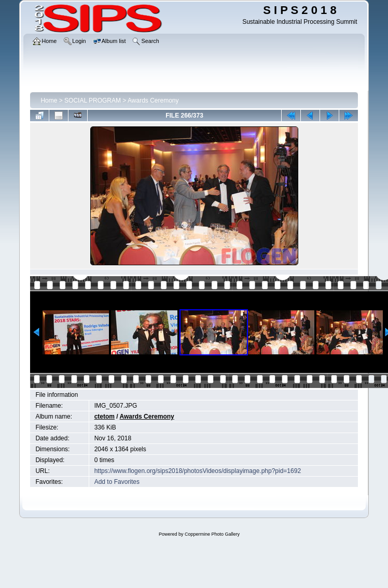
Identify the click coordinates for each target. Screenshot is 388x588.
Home (48, 100)
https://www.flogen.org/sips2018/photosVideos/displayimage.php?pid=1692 (197, 471)
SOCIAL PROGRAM (92, 100)
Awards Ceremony (153, 100)
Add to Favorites (117, 481)
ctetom (104, 416)
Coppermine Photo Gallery (212, 534)
